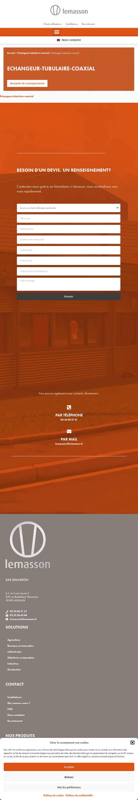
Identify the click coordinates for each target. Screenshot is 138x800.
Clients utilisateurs (52, 24)
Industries (13, 663)
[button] (132, 742)
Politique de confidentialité (79, 795)
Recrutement (88, 24)
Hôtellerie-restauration (20, 657)
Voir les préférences (69, 787)
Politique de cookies (54, 795)
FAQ (9, 709)
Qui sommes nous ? (18, 703)
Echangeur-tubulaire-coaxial (27, 53)
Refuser (69, 777)
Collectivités (14, 651)
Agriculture (13, 639)
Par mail (69, 439)
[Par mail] (69, 431)
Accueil (5, 53)
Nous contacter (16, 715)
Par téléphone (69, 415)
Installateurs (72, 24)
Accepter (69, 766)
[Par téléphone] (69, 407)
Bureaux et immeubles (20, 645)
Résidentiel (14, 669)
